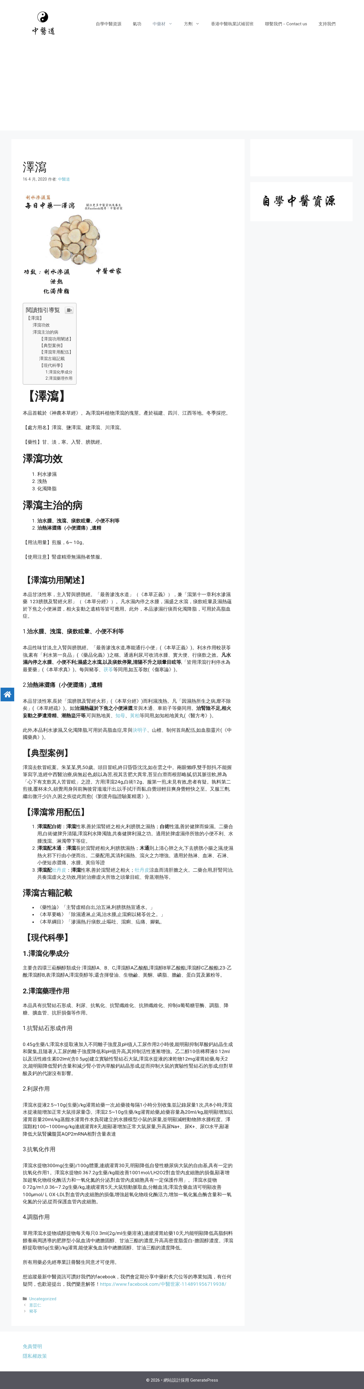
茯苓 (108, 669)
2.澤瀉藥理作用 (59, 378)
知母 (120, 715)
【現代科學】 (52, 365)
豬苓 (33, 1311)
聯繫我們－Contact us (286, 23)
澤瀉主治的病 (45, 332)
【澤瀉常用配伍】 (56, 352)
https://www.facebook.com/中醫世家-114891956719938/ (163, 1284)
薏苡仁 (35, 1305)
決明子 (140, 730)
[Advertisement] (182, 91)
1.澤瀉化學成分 (59, 372)
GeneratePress (204, 1380)
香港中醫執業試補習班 (232, 23)
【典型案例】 (52, 345)
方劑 (194, 23)
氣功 (137, 23)
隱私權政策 (35, 1356)
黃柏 (135, 715)
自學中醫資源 (108, 23)
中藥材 (165, 23)
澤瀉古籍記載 (52, 358)
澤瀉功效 (41, 325)
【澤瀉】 (35, 318)
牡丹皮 (59, 870)
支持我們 (327, 23)
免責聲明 (32, 1346)
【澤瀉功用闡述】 (56, 339)
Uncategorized (42, 1299)
